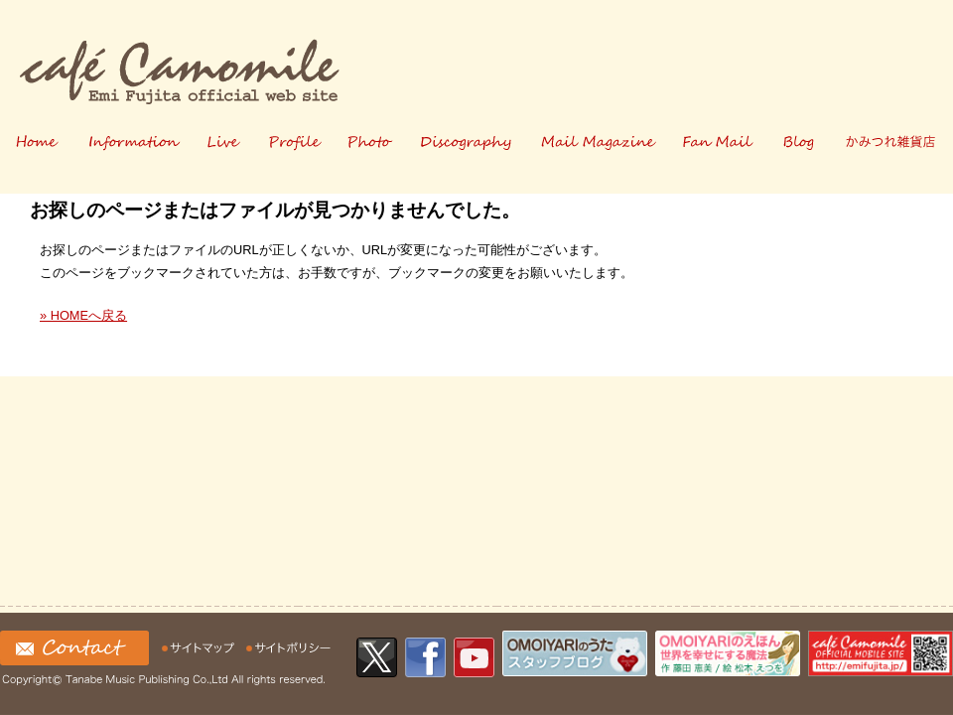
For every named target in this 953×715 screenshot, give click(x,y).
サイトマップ (200, 648)
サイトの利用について (289, 648)
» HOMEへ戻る (83, 315)
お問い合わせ (74, 648)
